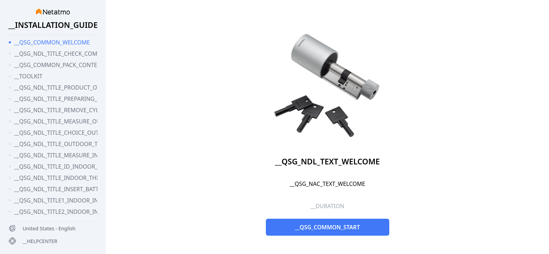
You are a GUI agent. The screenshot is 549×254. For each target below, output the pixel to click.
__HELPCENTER (40, 241)
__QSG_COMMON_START (327, 227)
